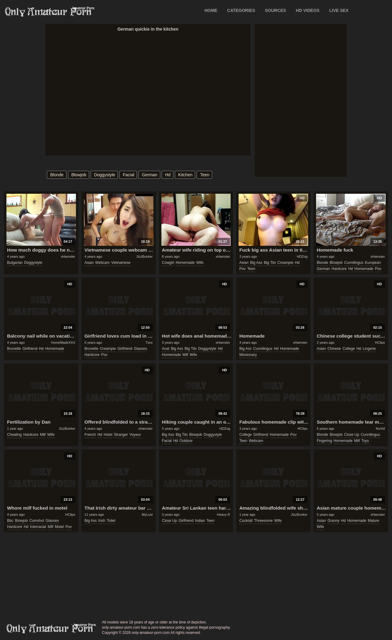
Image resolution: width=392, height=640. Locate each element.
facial (128, 174)
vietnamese (120, 262)
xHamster (68, 256)
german (149, 174)
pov (242, 269)
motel (59, 527)
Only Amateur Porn (48, 12)
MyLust (147, 514)
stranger (121, 434)
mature (373, 520)
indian (200, 520)
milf (185, 355)
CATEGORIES (241, 10)
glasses (140, 348)
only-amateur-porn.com (50, 628)
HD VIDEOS (307, 10)
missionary (248, 355)
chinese (334, 348)
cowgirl (168, 262)
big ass (256, 262)
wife (200, 262)
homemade (185, 262)
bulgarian (15, 262)
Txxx (149, 342)
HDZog (302, 256)
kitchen (185, 174)
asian (89, 262)
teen (204, 174)
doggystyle (104, 174)
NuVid (380, 428)
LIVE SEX (339, 10)
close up (351, 434)
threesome (263, 520)
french (90, 434)
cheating (14, 434)
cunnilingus (354, 262)
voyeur (135, 434)
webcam (102, 262)
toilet (111, 520)
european (373, 262)
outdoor (186, 441)
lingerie (369, 348)
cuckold (245, 520)
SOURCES (275, 10)
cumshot (36, 520)
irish (101, 520)
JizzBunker (144, 256)
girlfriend (29, 348)
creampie (285, 262)
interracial (38, 527)
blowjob (78, 174)
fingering (324, 441)
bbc (10, 520)
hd (168, 174)
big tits (270, 262)
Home (211, 10)
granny (333, 520)
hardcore (339, 269)
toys (365, 441)
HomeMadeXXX (63, 342)
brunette (14, 348)
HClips (380, 342)
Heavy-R (223, 514)
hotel (108, 434)
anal (165, 348)
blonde (57, 174)
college (348, 348)
